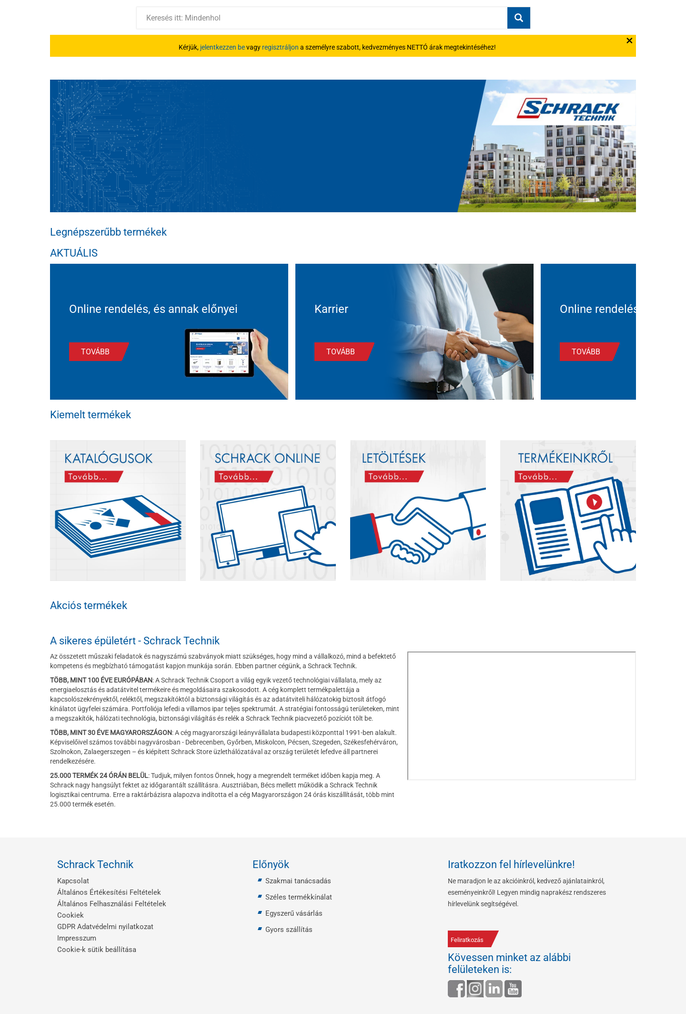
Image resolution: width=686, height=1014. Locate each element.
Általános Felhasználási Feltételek (111, 904)
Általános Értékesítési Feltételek (109, 892)
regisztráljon (280, 47)
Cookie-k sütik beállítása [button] (96, 949)
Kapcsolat (73, 881)
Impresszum (76, 938)
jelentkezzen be (222, 47)
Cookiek (70, 915)
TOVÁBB (95, 351)
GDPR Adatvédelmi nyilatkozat (105, 926)
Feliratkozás (467, 939)
